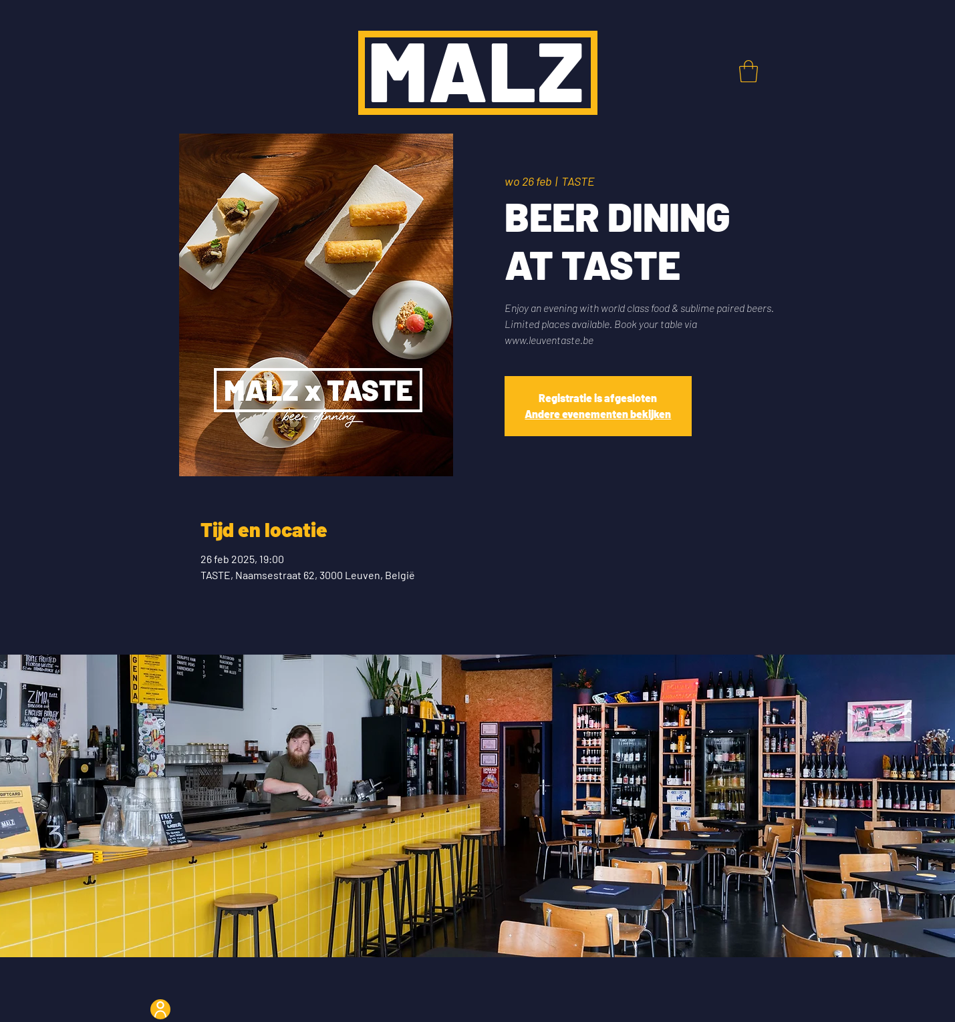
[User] (160, 1009)
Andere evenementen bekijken (598, 413)
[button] (748, 71)
